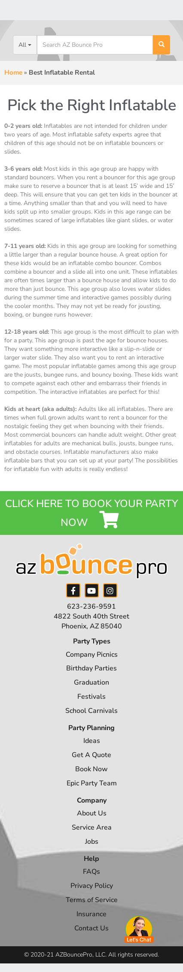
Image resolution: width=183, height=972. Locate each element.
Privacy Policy (91, 885)
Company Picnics (92, 654)
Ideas (91, 741)
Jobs (91, 841)
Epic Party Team (92, 783)
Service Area (92, 827)
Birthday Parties (91, 668)
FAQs (91, 871)
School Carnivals (91, 710)
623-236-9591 (91, 606)
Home (13, 72)
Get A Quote (91, 755)
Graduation (91, 682)
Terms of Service (92, 900)
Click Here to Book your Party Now (91, 513)
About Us (92, 813)
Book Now (91, 769)
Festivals (91, 696)
